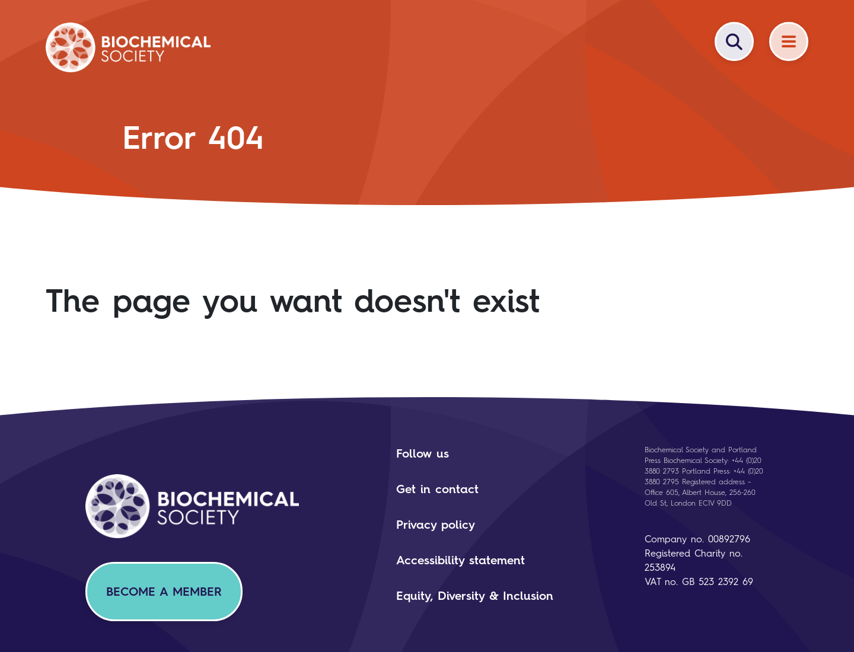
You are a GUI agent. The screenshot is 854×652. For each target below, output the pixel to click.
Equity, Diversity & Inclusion (474, 596)
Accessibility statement (460, 560)
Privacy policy (435, 524)
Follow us (422, 453)
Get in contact (437, 489)
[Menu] (788, 41)
